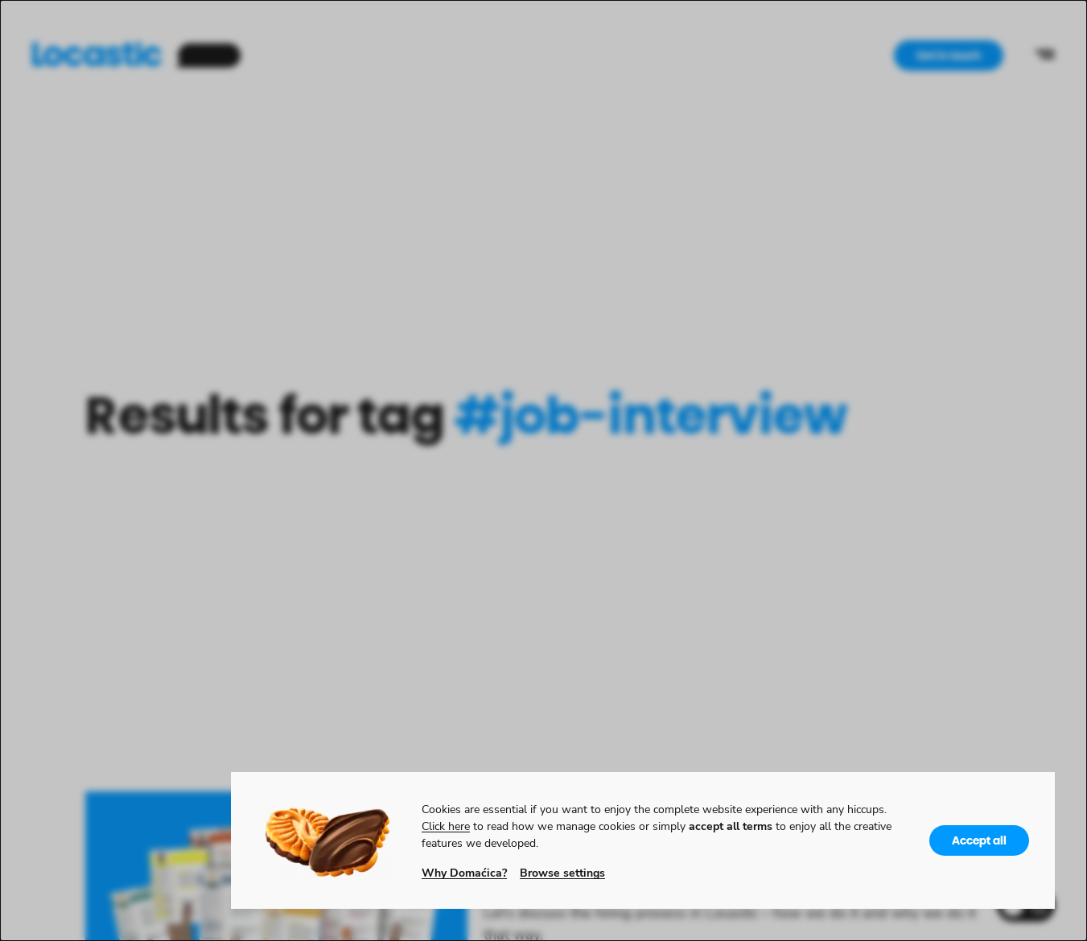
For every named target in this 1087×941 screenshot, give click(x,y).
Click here (446, 825)
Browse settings (562, 872)
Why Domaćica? (464, 872)
